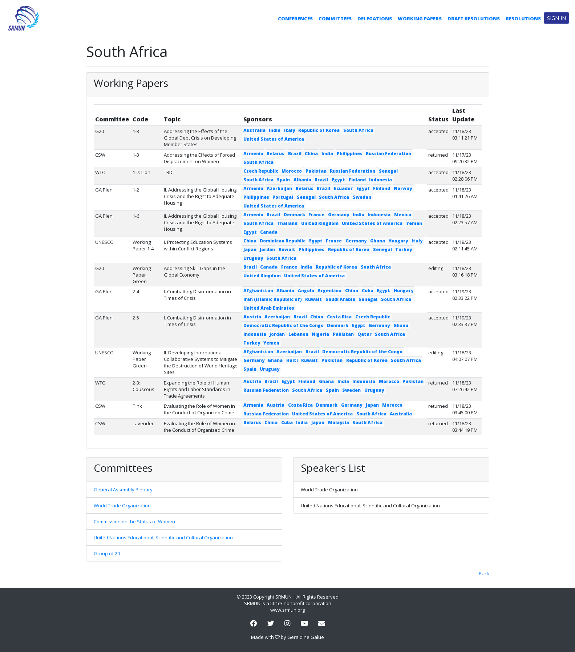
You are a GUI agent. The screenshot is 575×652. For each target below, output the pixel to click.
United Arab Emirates (268, 308)
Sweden (362, 197)
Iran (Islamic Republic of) (272, 299)
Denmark (294, 215)
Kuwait (287, 249)
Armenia (253, 153)
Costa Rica (339, 317)
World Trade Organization (122, 505)
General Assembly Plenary (123, 489)
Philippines (350, 153)
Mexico (402, 215)
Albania (302, 180)
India (274, 130)
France (316, 215)
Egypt (338, 180)
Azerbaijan (279, 188)
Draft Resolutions (474, 18)
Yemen (414, 223)
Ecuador (343, 188)
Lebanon (298, 334)
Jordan (267, 249)
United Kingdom (320, 223)
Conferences (295, 18)
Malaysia (338, 422)
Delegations (374, 18)
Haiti (292, 360)
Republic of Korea (319, 130)
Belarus (275, 153)
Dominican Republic (282, 241)
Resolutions (523, 18)
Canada (269, 232)
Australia (254, 130)
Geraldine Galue (305, 637)
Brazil (294, 153)
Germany (338, 215)
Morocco (292, 171)
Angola (306, 290)
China (311, 153)
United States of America (273, 139)
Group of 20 (107, 553)
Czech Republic (260, 171)
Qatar (364, 334)
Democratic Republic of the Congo (283, 325)
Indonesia (380, 180)
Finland (357, 180)
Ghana (377, 241)
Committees (335, 18)
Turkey (403, 249)
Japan (249, 249)
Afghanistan (258, 290)
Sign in (556, 18)
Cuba (367, 290)
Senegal (388, 171)
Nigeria (320, 334)
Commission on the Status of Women (134, 521)
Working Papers (420, 18)
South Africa (358, 130)
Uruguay (253, 258)
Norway (403, 188)
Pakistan (316, 171)
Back (484, 573)
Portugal (282, 197)
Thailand (287, 223)
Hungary (398, 241)
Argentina (329, 290)
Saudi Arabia (340, 299)
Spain (283, 180)
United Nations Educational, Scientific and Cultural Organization (163, 537)
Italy (289, 130)
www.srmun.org (287, 610)
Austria (252, 317)
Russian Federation (388, 153)
